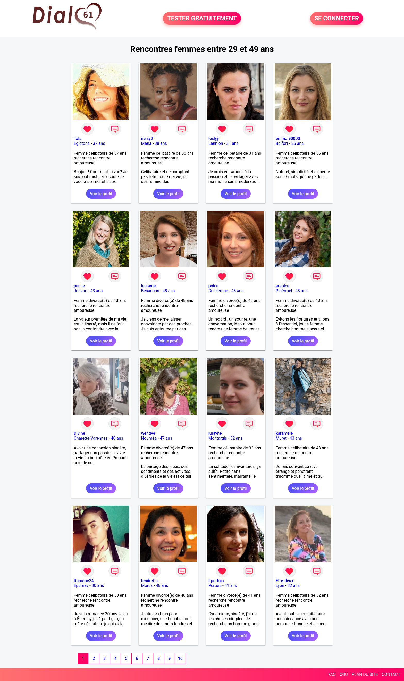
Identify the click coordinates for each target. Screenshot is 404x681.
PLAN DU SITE (365, 674)
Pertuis (215, 585)
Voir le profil (101, 193)
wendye (148, 433)
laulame (148, 285)
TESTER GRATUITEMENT (202, 18)
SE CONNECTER (336, 18)
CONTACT (391, 674)
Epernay (81, 585)
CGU (344, 674)
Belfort (282, 143)
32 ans (236, 438)
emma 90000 (288, 138)
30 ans (98, 585)
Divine (79, 433)
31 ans (232, 143)
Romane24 (84, 580)
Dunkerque (218, 290)
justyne (215, 433)
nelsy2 (147, 138)
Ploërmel (284, 290)
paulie (79, 285)
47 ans (166, 438)
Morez (147, 585)
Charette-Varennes (91, 438)
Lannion (215, 143)
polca (213, 285)
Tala (77, 138)
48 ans (168, 290)
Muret (281, 438)
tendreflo (149, 580)
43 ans (96, 290)
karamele (284, 433)
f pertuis (216, 580)
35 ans (297, 143)
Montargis (217, 438)
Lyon (280, 585)
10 (180, 658)
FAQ (332, 674)
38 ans (161, 143)
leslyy (213, 138)
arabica (282, 285)
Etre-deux (284, 580)
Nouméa (149, 438)
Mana (146, 143)
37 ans (99, 143)
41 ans (231, 585)
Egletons (82, 143)
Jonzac (80, 290)
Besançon (150, 290)
